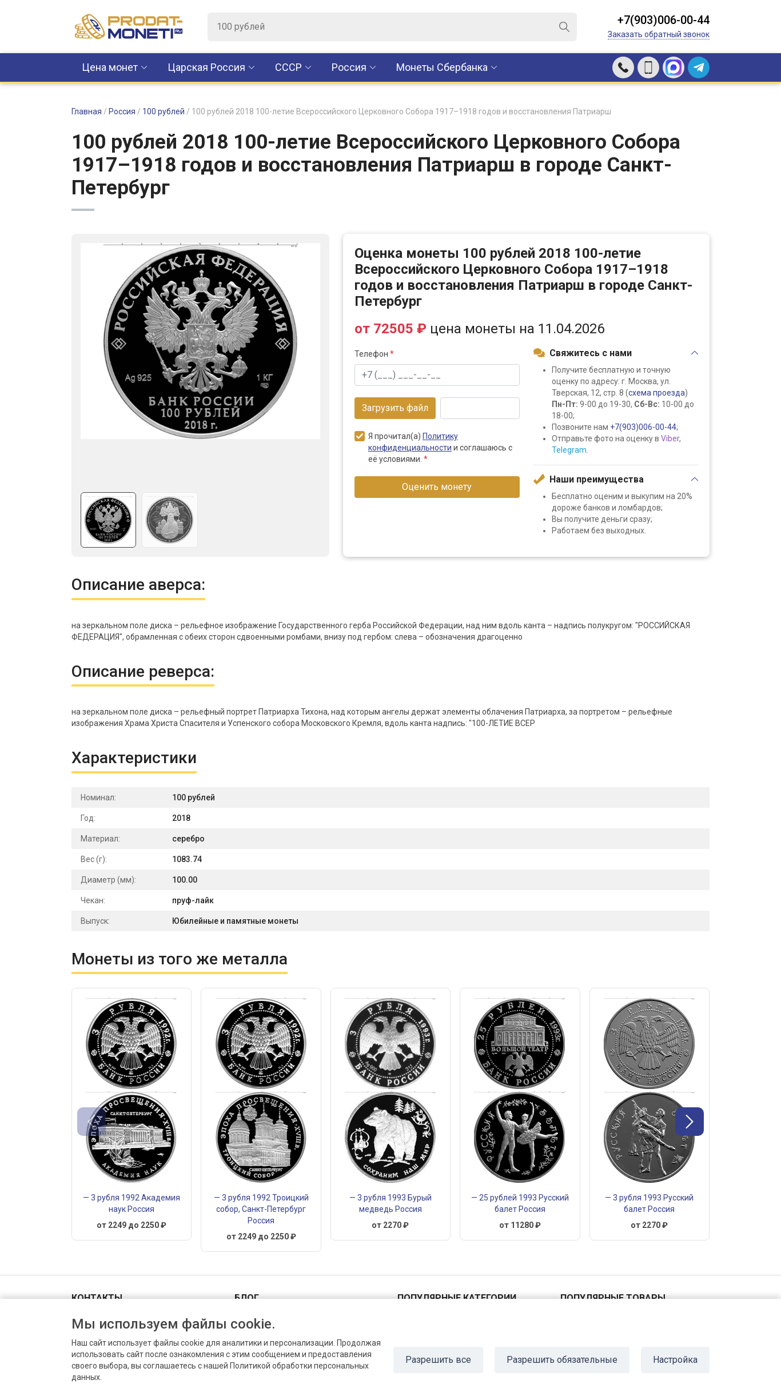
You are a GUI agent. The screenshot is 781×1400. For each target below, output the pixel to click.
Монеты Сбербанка (442, 67)
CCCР (288, 67)
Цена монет (110, 67)
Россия (349, 67)
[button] (689, 1121)
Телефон (374, 353)
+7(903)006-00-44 (663, 20)
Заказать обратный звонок (659, 34)
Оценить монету (437, 486)
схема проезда (656, 392)
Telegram (569, 449)
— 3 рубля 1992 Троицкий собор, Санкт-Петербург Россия (261, 1209)
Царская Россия (206, 67)
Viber (670, 438)
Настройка (675, 1359)
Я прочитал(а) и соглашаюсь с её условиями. (433, 447)
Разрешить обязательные (562, 1359)
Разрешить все (438, 1359)
